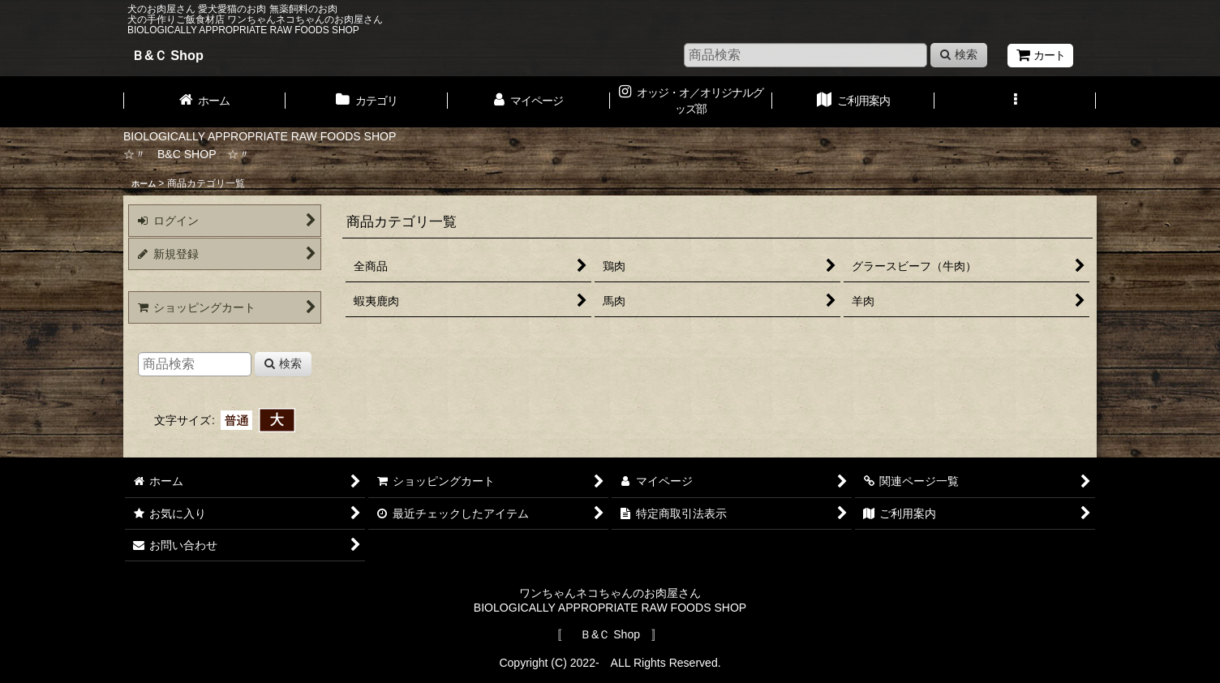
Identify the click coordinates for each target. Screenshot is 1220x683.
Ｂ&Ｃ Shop (167, 55)
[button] (1015, 101)
